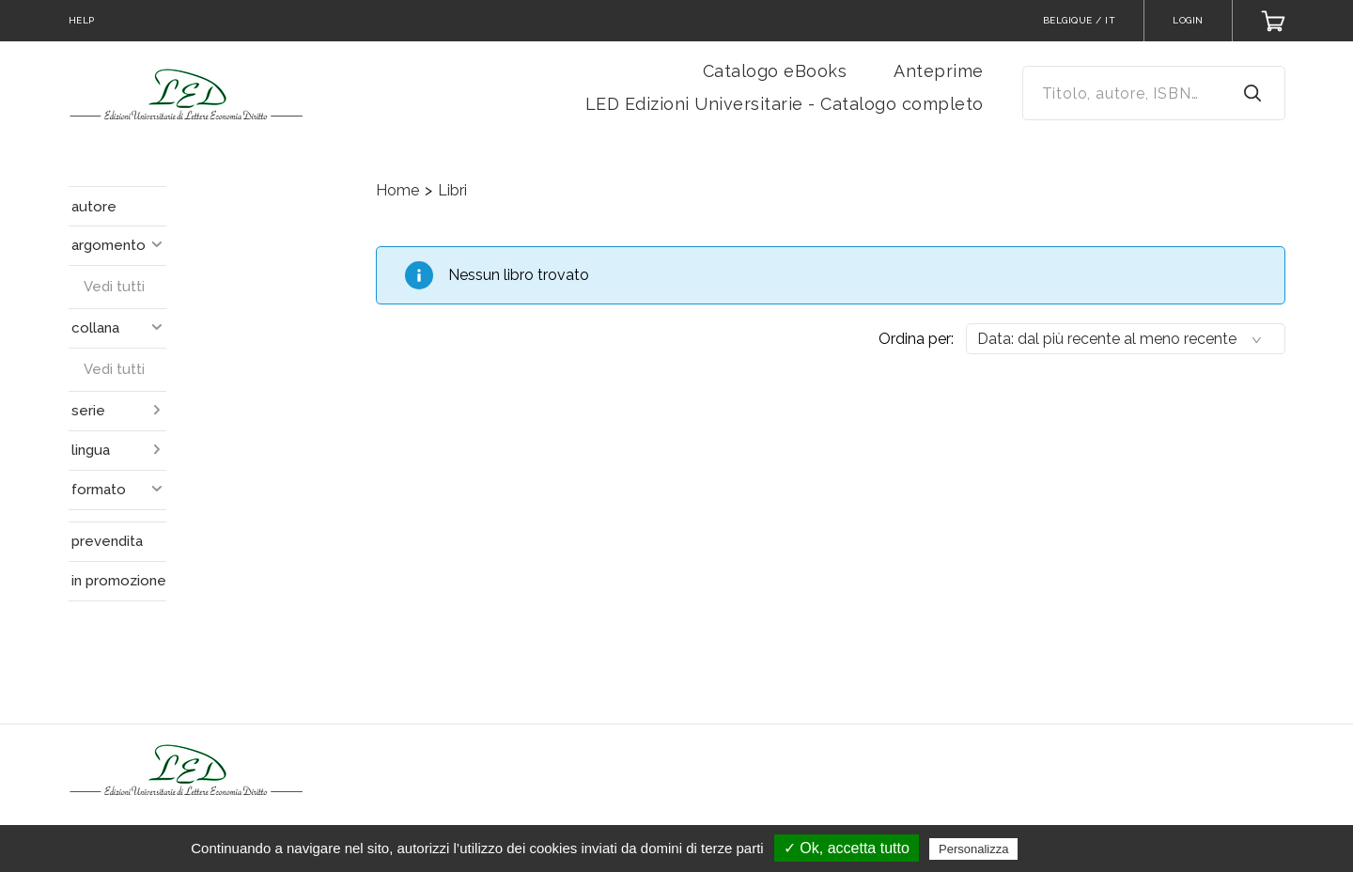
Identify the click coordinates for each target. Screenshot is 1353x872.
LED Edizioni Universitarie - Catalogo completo (784, 104)
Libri (452, 190)
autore (94, 206)
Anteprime (939, 71)
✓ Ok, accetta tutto (847, 848)
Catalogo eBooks (775, 71)
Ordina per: (916, 339)
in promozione (118, 580)
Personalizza (973, 849)
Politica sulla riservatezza (1101, 848)
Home (397, 190)
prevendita (107, 541)
